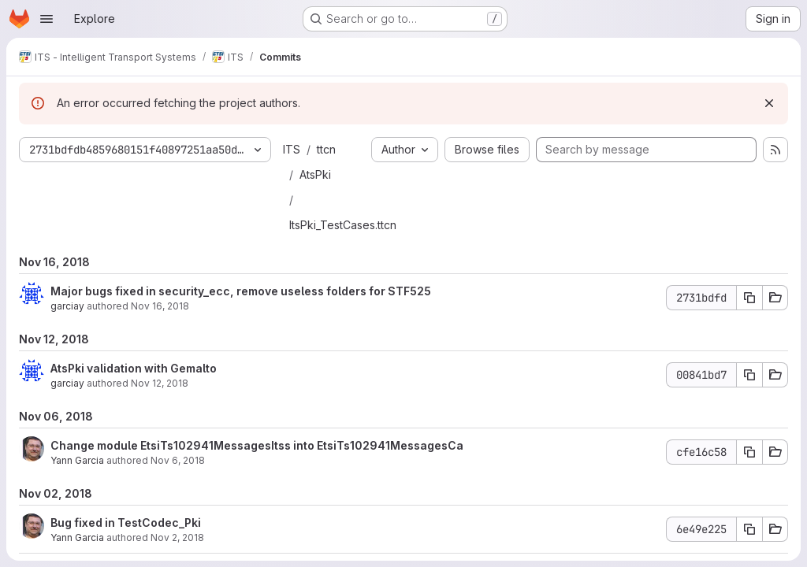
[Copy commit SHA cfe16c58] (749, 452)
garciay (67, 306)
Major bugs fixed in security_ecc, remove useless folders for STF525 (240, 291)
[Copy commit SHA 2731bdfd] (749, 297)
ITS (291, 149)
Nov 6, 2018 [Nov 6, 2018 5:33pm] (178, 460)
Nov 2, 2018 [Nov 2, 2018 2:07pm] (177, 537)
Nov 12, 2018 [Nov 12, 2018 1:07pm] (159, 383)
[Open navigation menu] (46, 19)
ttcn (326, 149)
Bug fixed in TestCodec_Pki (125, 522)
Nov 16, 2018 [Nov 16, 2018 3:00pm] (160, 306)
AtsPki (315, 174)
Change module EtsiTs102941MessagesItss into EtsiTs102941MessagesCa (256, 445)
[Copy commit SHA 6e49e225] (749, 529)
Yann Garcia (77, 460)
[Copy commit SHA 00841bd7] (749, 374)
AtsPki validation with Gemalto (133, 368)
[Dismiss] (769, 103)
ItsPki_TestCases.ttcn (342, 225)
